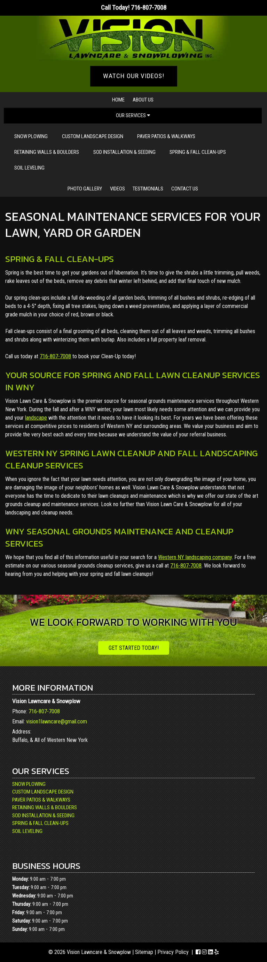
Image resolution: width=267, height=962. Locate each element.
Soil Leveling (29, 168)
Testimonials (148, 189)
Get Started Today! (134, 648)
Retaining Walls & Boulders (46, 152)
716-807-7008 (55, 356)
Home (118, 100)
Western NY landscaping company (195, 557)
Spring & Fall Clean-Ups (198, 152)
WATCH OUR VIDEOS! (133, 76)
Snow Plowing (31, 136)
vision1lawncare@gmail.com (56, 721)
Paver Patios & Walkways (166, 136)
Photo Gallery (85, 189)
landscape (36, 417)
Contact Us (184, 189)
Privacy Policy (173, 952)
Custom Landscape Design (92, 136)
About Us (143, 100)
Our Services (133, 115)
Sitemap (144, 952)
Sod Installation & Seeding (124, 152)
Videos (117, 189)
